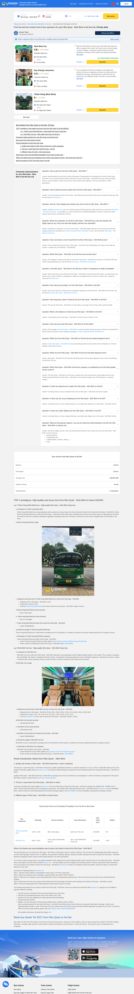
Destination (49, 15)
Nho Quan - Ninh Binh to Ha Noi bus (84, 262)
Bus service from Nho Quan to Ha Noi (28, 140)
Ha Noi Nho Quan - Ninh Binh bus (68, 329)
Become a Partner (102, 4)
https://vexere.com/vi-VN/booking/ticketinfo (61, 908)
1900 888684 (68, 643)
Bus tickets (19, 985)
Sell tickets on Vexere (86, 4)
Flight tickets (73, 985)
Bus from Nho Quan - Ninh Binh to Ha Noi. (63, 293)
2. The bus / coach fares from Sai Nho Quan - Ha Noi (37, 149)
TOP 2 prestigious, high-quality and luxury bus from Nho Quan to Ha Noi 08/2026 (42, 128)
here (50, 912)
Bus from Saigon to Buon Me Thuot (25, 993)
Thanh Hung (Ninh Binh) (34, 606)
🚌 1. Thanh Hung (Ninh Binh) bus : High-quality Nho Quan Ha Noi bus (43, 131)
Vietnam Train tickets (47, 989)
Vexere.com (57, 197)
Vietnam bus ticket (20, 24)
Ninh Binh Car (86, 231)
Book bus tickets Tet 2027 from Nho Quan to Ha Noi (33, 160)
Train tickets (46, 985)
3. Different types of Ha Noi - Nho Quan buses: (35, 152)
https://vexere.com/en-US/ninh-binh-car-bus (60, 751)
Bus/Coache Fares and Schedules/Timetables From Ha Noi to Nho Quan (39, 155)
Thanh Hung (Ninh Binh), (73, 231)
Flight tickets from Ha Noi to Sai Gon (79, 993)
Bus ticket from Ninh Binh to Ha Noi (38, 24)
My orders (73, 4)
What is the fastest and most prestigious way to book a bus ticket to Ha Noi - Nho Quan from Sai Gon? (49, 158)
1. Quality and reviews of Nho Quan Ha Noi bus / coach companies (42, 146)
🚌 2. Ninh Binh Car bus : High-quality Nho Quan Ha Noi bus (40, 134)
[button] (80, 171)
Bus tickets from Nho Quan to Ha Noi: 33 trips (35, 125)
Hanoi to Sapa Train (47, 993)
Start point (23, 15)
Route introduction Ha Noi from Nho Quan (29, 143)
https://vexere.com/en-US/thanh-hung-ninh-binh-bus (70, 641)
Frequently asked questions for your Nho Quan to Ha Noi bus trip (37, 137)
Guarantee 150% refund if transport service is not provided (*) (31, 4)
